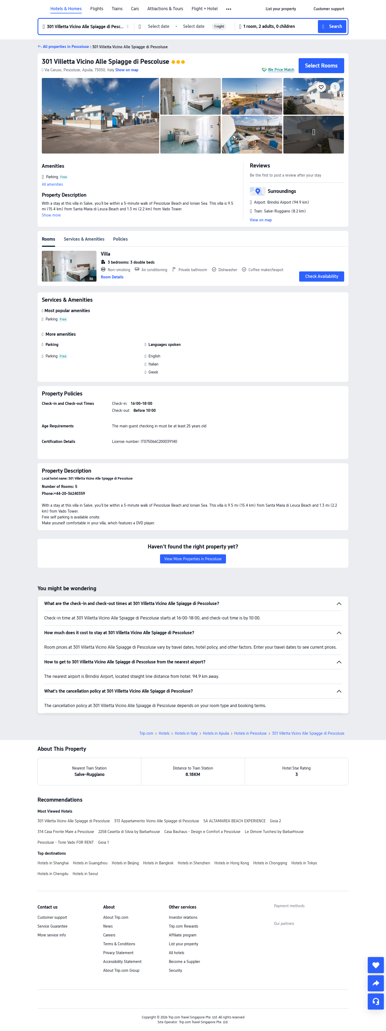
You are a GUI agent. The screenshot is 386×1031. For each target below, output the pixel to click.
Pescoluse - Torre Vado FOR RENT (66, 842)
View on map (261, 220)
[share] (376, 983)
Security (175, 970)
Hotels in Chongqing (270, 863)
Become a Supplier (184, 961)
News (108, 926)
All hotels (176, 953)
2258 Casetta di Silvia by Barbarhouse (129, 832)
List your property (183, 944)
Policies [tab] (120, 239)
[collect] (376, 965)
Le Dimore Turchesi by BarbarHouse (274, 832)
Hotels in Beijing (125, 863)
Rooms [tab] (48, 239)
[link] (281, 8)
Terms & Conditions (119, 944)
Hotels (164, 733)
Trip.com (146, 733)
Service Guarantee (53, 926)
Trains (117, 8)
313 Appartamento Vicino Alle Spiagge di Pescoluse (156, 821)
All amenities (52, 184)
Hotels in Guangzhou (90, 863)
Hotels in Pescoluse (250, 733)
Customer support (52, 917)
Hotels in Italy (186, 733)
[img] (100, 116)
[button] (229, 9)
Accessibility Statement (122, 961)
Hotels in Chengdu (53, 874)
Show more (51, 215)
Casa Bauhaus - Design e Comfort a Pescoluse (202, 832)
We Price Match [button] (281, 70)
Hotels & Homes (66, 8)
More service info (52, 935)
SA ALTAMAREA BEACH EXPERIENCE (234, 821)
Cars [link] (135, 8)
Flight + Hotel (205, 8)
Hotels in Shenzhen (194, 863)
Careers (109, 935)
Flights (96, 8)
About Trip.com (115, 917)
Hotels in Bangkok (158, 863)
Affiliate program (182, 935)
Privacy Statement (118, 953)
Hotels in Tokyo (304, 863)
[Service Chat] (376, 1001)
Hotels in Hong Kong (231, 863)
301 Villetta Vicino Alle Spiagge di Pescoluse (105, 61)
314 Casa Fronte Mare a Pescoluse (66, 832)
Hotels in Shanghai (53, 863)
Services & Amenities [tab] (84, 239)
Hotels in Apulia (216, 733)
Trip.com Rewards (183, 926)
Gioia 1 (103, 842)
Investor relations (183, 917)
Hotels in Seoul (85, 874)
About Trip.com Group (121, 970)
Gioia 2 (275, 821)
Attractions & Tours (165, 8)
